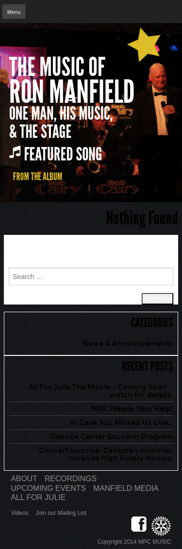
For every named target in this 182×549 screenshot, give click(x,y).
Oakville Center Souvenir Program (111, 436)
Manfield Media (125, 488)
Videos (19, 513)
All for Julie (38, 497)
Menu (14, 12)
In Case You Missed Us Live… (121, 422)
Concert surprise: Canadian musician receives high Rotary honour (106, 454)
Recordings (71, 479)
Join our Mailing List (61, 513)
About (24, 479)
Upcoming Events (48, 488)
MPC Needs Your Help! (132, 408)
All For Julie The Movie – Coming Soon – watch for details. (100, 391)
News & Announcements (127, 343)
